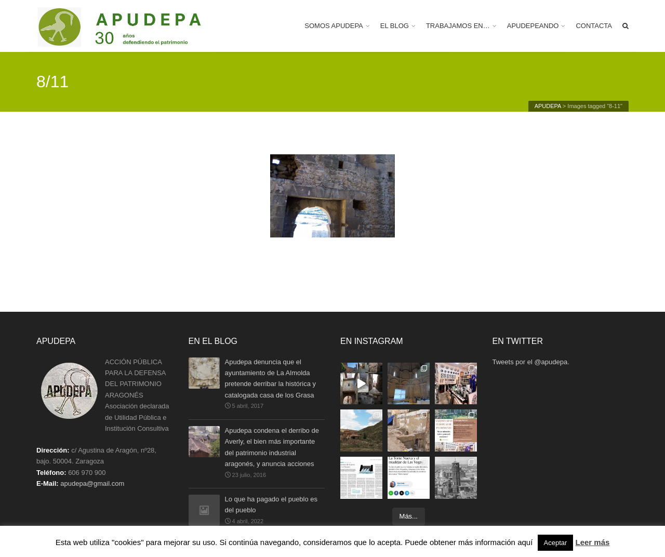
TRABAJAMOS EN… (458, 26)
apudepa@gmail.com (92, 483)
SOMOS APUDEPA (333, 26)
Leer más (592, 542)
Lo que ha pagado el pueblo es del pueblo (271, 505)
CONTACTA (594, 26)
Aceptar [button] (555, 543)
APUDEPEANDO (533, 26)
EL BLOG (394, 26)
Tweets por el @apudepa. (531, 362)
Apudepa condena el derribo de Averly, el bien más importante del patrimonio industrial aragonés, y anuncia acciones (272, 447)
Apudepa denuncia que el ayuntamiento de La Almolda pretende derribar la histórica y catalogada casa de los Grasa (270, 378)
